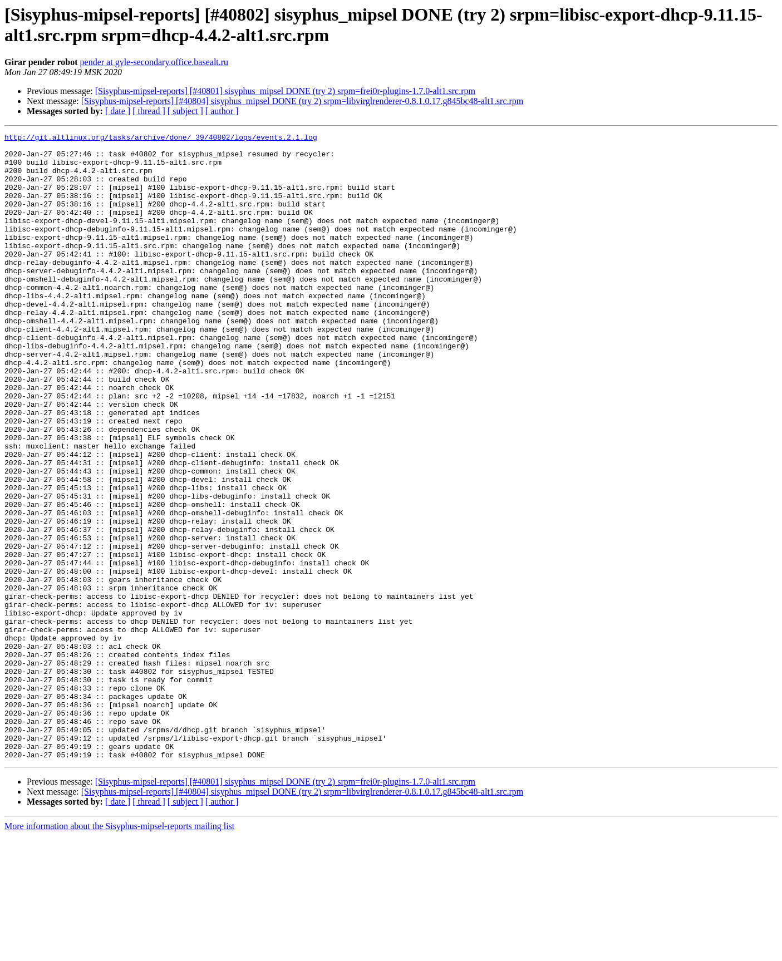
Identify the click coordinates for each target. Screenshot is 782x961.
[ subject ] (185, 111)
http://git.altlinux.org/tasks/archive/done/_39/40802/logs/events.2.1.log (160, 139)
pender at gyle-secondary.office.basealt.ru (154, 62)
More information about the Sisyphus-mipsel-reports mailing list (119, 951)
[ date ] (117, 111)
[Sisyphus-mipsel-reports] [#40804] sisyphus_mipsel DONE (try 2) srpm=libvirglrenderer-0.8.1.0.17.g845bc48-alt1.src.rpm (302, 101)
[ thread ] (148, 111)
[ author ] (222, 111)
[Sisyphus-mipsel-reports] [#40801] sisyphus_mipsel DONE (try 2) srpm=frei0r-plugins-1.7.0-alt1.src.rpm (285, 91)
